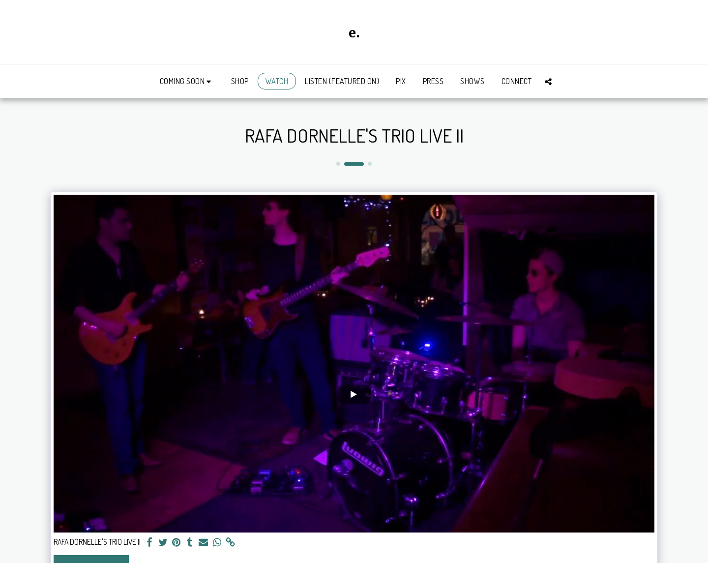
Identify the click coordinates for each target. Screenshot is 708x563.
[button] (187, 81)
